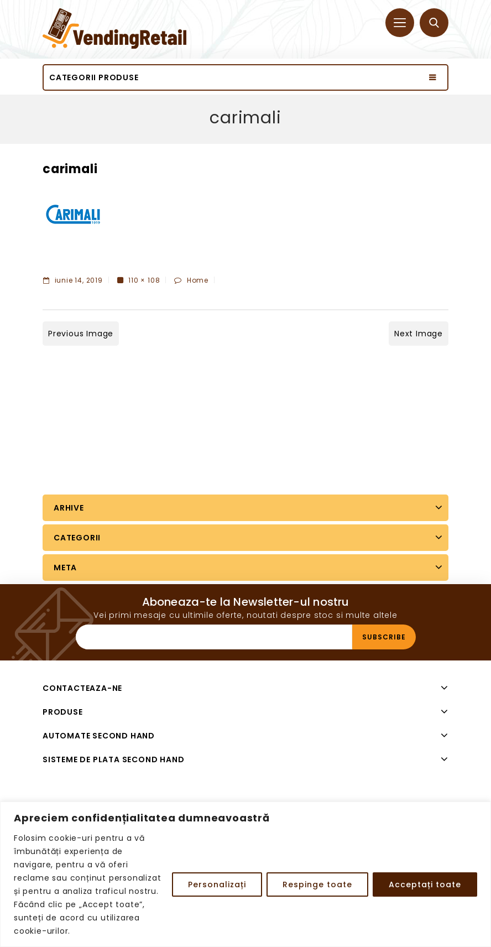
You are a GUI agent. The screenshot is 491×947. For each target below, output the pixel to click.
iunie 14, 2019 (73, 280)
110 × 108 (144, 280)
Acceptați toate (425, 884)
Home (197, 280)
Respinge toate (317, 884)
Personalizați (217, 884)
